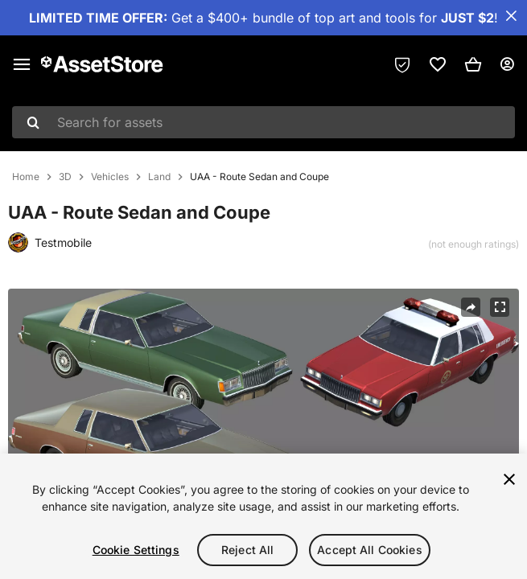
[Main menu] (22, 64)
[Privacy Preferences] (402, 64)
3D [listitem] (65, 177)
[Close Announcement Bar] (511, 16)
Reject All (247, 549)
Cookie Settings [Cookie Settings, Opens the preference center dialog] (136, 549)
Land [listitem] (159, 177)
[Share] (470, 307)
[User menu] (507, 64)
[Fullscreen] (499, 307)
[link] (437, 64)
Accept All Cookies (369, 549)
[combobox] (263, 122)
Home (25, 177)
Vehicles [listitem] (110, 177)
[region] (263, 516)
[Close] (509, 479)
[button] (473, 64)
